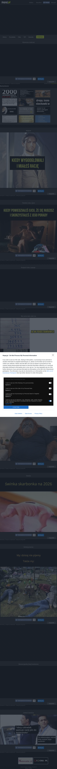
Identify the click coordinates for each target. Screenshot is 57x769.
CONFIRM (16, 407)
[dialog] (28, 384)
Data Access (28, 413)
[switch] (50, 383)
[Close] (53, 355)
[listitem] (28, 379)
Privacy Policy (38, 413)
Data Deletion (18, 413)
